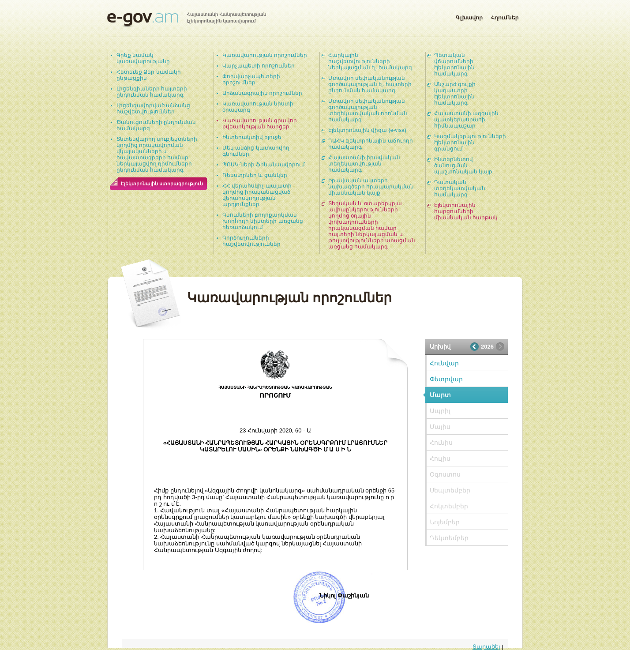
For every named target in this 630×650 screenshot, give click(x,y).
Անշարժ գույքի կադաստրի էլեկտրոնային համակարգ (455, 93)
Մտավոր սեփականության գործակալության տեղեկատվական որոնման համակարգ (367, 110)
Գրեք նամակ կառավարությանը (143, 58)
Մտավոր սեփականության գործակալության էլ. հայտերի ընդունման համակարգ (370, 84)
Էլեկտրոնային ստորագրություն (162, 183)
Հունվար (444, 363)
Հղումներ (505, 16)
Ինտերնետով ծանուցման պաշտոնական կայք (463, 165)
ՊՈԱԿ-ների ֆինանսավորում (263, 165)
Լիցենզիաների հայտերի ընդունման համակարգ (151, 92)
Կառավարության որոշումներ (264, 55)
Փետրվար (446, 379)
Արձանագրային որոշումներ (262, 93)
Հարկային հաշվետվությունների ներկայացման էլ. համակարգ (370, 61)
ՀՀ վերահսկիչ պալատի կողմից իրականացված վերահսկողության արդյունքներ (257, 195)
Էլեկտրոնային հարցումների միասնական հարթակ (466, 211)
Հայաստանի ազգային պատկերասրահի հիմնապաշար (466, 119)
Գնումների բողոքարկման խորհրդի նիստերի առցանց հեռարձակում (262, 221)
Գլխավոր (469, 16)
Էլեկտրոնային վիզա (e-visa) (367, 130)
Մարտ (440, 394)
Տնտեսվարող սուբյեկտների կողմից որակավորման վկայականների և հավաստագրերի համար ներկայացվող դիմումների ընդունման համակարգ (156, 154)
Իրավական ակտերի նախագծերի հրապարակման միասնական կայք (371, 186)
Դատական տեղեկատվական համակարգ (459, 188)
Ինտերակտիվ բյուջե (251, 137)
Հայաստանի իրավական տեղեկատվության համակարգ (364, 163)
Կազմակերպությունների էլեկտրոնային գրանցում (470, 142)
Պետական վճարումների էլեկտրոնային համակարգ (454, 64)
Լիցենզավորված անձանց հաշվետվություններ (153, 108)
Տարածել (486, 646)
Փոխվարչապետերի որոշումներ (251, 79)
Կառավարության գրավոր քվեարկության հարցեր (259, 123)
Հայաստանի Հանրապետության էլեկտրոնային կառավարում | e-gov (186, 20)
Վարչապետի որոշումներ (258, 66)
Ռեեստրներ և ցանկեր (254, 175)
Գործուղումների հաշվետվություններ (251, 241)
